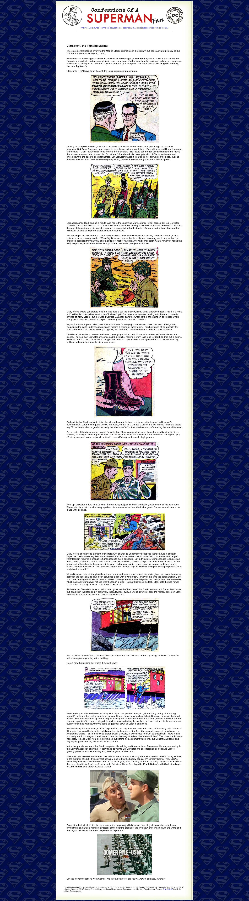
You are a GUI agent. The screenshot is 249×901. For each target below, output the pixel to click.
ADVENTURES (94, 28)
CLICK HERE (168, 889)
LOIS (139, 28)
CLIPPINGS (104, 28)
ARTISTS (84, 28)
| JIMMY (133, 28)
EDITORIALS (156, 28)
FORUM (165, 28)
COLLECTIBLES (115, 28)
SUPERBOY (146, 28)
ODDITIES (126, 28)
